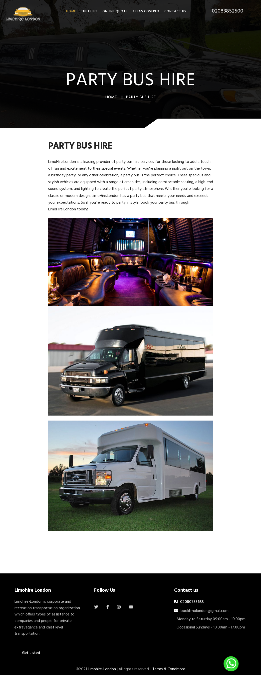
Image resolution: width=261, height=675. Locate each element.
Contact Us (175, 11)
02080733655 (192, 602)
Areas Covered (145, 11)
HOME (71, 11)
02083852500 (227, 11)
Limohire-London (102, 669)
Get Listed (31, 653)
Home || (114, 97)
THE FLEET (89, 11)
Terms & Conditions (169, 669)
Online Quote (114, 11)
